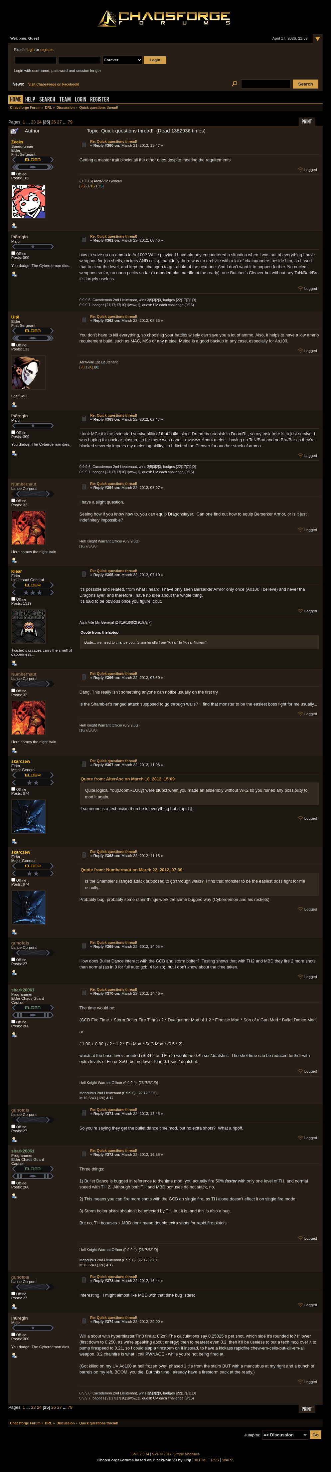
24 (39, 121)
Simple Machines (186, 1454)
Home (15, 100)
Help (30, 100)
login (31, 50)
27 (59, 121)
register (46, 50)
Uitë (15, 317)
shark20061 (23, 989)
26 (53, 121)
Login (80, 100)
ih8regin (19, 236)
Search (47, 100)
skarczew (20, 761)
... (28, 121)
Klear (16, 571)
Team (65, 100)
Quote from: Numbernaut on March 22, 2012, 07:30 (131, 869)
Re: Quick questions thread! (113, 141)
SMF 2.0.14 (140, 1454)
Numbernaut (23, 484)
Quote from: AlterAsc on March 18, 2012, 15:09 (128, 778)
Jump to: (252, 1435)
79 (70, 121)
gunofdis (20, 943)
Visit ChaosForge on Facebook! (53, 84)
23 (33, 121)
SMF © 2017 (161, 1454)
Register (99, 100)
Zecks (17, 141)
